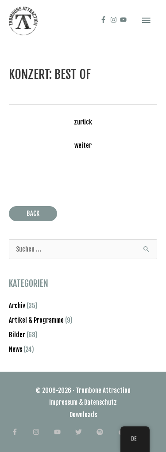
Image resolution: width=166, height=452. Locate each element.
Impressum (63, 402)
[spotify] (106, 432)
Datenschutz (100, 402)
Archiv (17, 305)
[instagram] (114, 19)
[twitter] (85, 432)
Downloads (83, 415)
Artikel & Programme (36, 320)
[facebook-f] (104, 19)
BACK (33, 213)
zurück (83, 122)
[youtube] (124, 19)
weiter (83, 145)
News (15, 349)
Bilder (17, 335)
